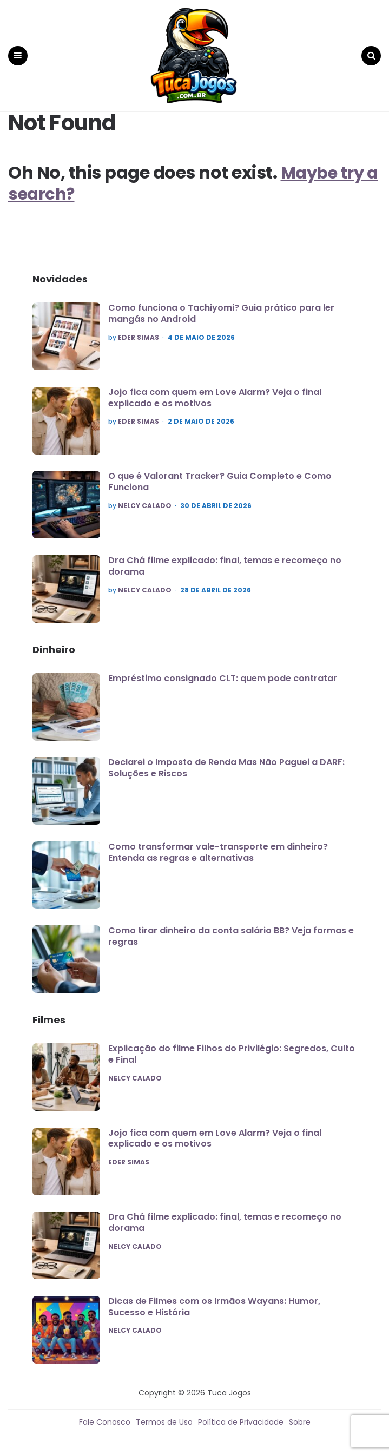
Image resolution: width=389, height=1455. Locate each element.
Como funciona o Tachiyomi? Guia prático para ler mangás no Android (221, 308)
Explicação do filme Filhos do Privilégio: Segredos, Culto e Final (231, 1049)
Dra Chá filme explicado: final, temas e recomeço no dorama (224, 560)
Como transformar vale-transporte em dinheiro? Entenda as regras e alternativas (218, 847)
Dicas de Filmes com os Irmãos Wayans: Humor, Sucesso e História (214, 1301)
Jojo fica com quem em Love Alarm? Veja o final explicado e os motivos (214, 392)
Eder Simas (138, 332)
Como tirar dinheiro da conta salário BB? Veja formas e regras (231, 931)
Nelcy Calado (145, 500)
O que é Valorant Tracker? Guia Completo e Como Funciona (220, 477)
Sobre (300, 1417)
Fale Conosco (104, 1417)
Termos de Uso (164, 1417)
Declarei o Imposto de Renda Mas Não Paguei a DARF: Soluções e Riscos (226, 762)
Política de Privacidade (240, 1417)
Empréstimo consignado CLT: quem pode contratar (222, 673)
